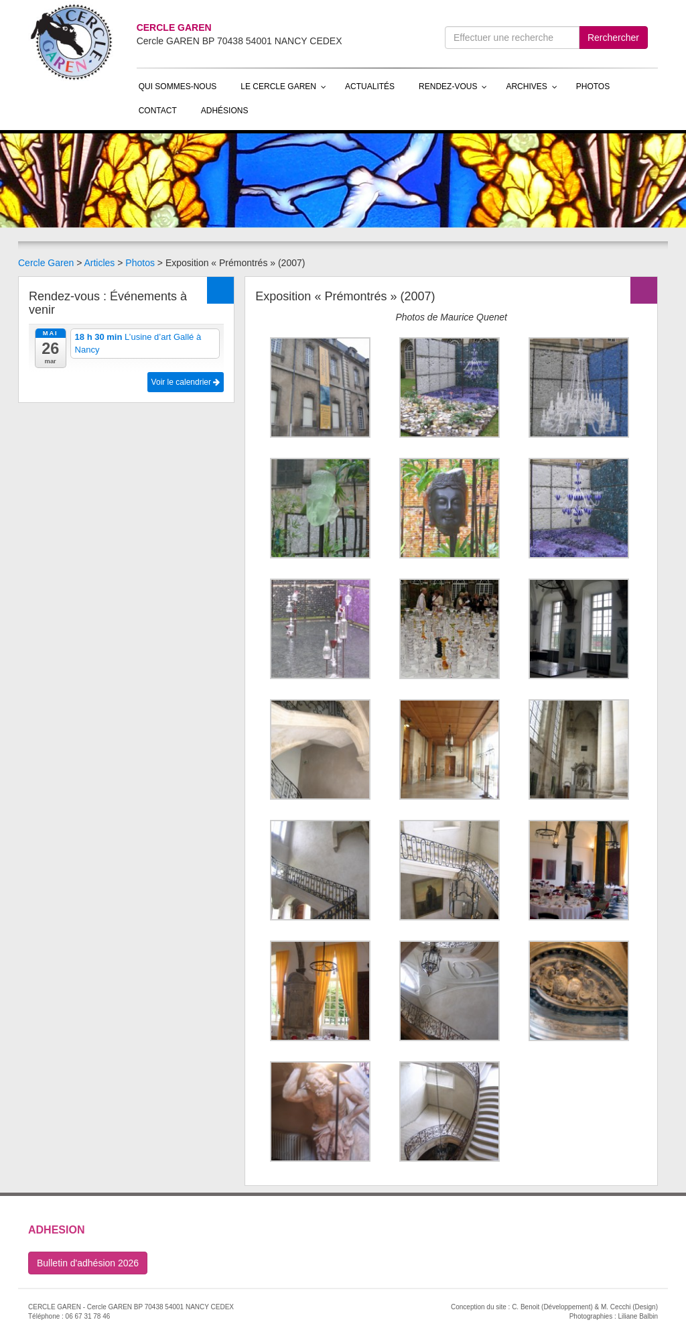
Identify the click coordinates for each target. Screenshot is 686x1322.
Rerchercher (613, 37)
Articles (99, 262)
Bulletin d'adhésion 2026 (88, 1263)
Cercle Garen (46, 262)
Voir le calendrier (185, 382)
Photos (140, 262)
